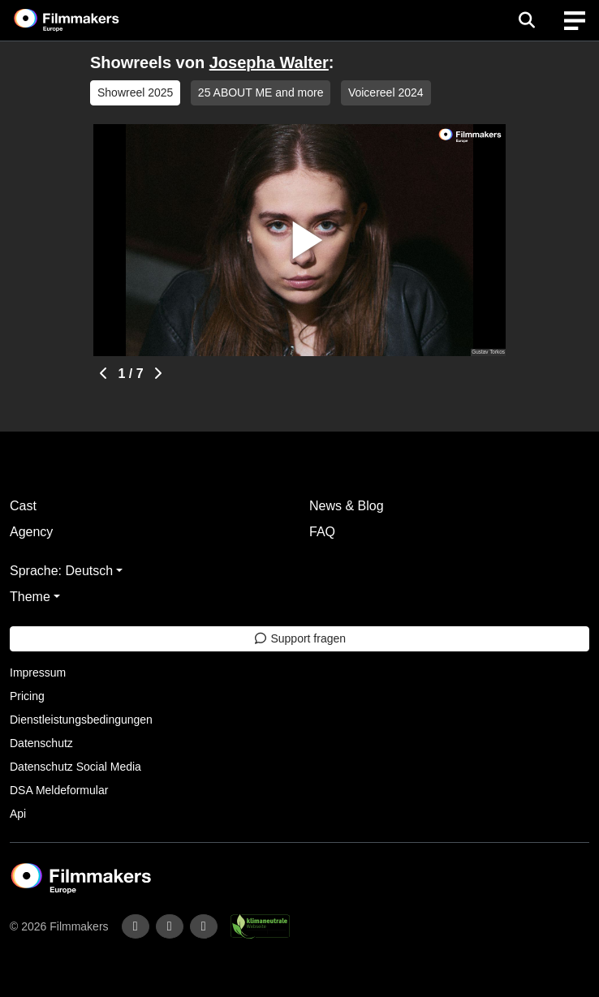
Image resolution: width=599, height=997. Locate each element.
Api (18, 813)
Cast (23, 506)
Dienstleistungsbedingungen (81, 719)
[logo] (86, 20)
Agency (31, 532)
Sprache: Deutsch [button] (61, 571)
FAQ (322, 532)
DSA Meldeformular (59, 790)
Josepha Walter (269, 62)
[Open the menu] (526, 20)
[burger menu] (574, 21)
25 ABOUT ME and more (261, 92)
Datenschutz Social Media (75, 766)
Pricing (27, 696)
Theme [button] (30, 597)
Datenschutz (41, 743)
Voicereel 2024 (386, 92)
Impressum (38, 672)
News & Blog (346, 506)
